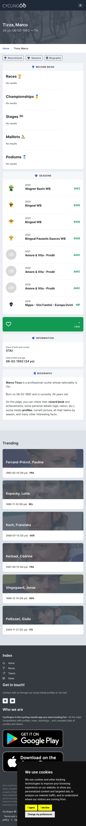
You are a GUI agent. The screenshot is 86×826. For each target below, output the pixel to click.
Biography (53, 57)
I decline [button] (45, 807)
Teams (11, 673)
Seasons (34, 57)
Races (11, 668)
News (11, 678)
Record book (13, 57)
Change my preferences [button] (40, 814)
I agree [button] (31, 807)
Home (6, 48)
